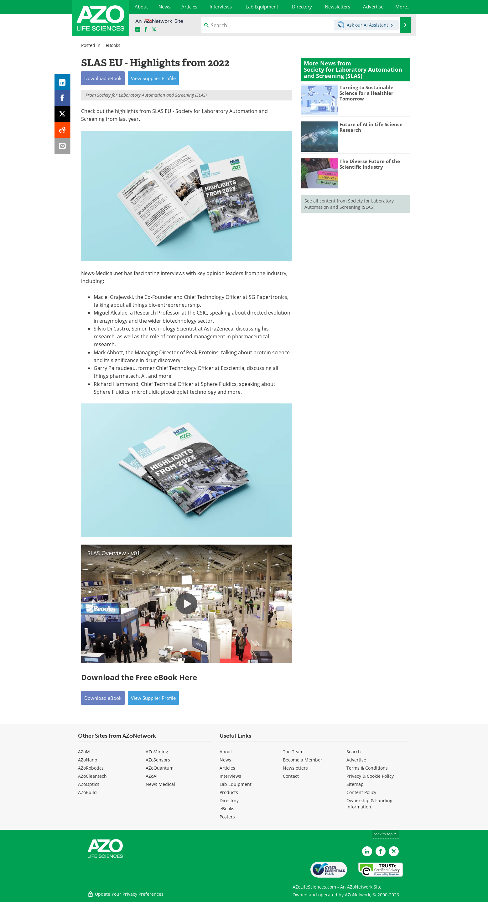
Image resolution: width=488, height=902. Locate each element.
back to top (385, 833)
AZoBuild (87, 792)
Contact (291, 776)
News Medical (160, 784)
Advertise (356, 760)
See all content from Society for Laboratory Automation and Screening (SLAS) (349, 204)
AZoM (84, 752)
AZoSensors (158, 760)
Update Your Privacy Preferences (125, 894)
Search (353, 752)
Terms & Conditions (367, 768)
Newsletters (295, 768)
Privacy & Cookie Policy (370, 776)
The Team (293, 752)
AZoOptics (88, 784)
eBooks (113, 45)
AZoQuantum (160, 768)
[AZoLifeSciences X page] (154, 29)
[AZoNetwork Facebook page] (145, 29)
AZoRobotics (91, 768)
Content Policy (361, 792)
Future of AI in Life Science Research (371, 127)
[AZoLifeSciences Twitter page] (394, 851)
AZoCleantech (92, 776)
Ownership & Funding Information (369, 803)
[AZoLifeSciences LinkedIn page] (137, 29)
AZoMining (157, 752)
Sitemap (355, 784)
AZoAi (152, 776)
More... (403, 6)
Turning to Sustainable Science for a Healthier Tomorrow (366, 93)
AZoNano (87, 760)
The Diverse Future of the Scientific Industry (370, 164)
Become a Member (302, 760)
